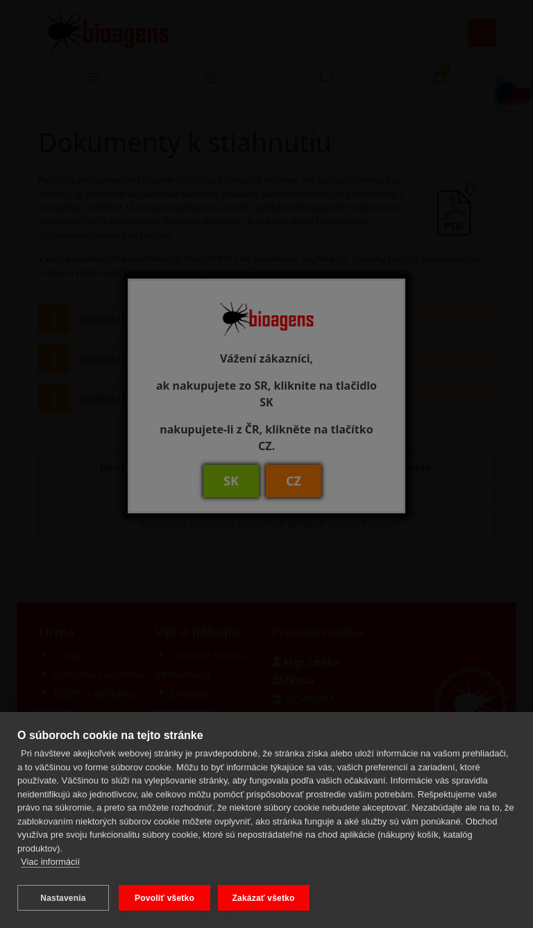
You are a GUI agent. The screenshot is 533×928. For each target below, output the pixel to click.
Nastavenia (62, 898)
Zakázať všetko (266, 898)
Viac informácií (50, 864)
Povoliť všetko (164, 898)
